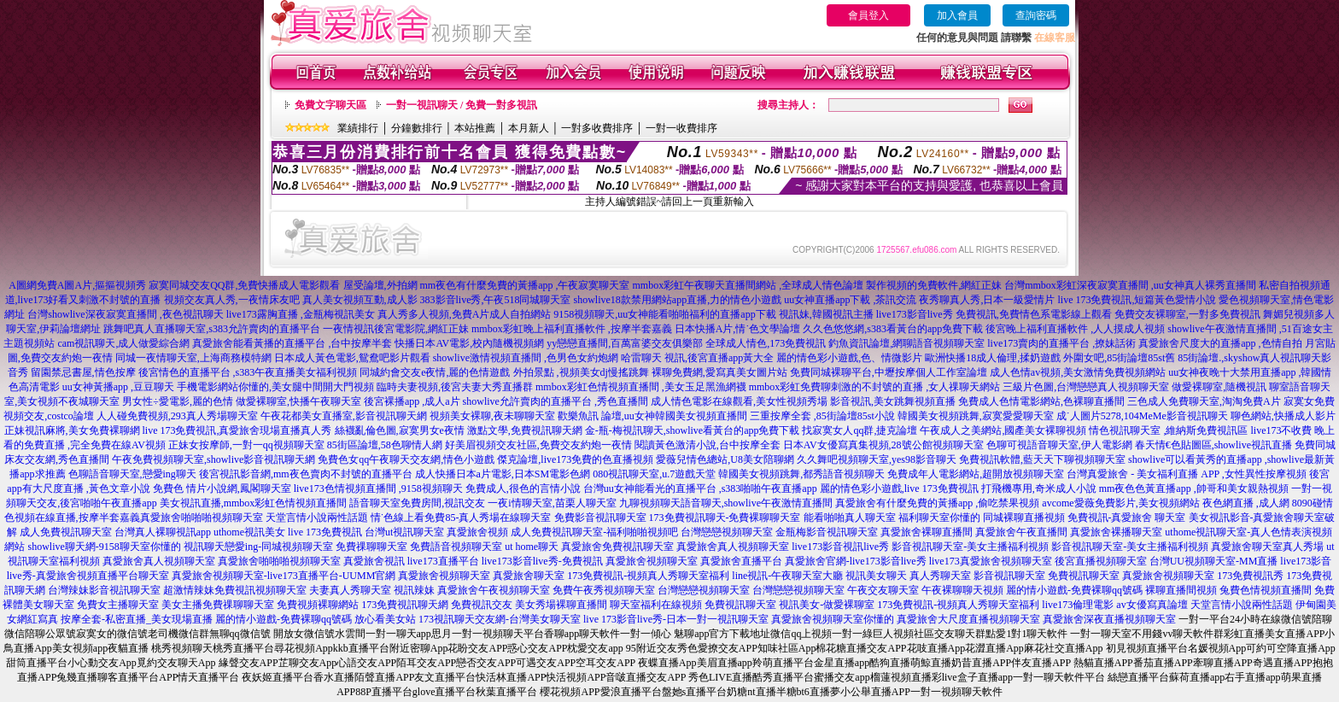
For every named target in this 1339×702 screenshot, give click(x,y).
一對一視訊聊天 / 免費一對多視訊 (461, 105)
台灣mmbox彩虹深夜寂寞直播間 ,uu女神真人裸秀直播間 (1130, 285)
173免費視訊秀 (1250, 576)
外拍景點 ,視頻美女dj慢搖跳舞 (581, 372)
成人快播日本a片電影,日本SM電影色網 (503, 474)
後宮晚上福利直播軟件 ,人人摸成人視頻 (1075, 329)
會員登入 (868, 15)
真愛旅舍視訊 (374, 561)
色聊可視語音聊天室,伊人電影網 (1059, 445)
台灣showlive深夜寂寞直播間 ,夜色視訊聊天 (125, 314)
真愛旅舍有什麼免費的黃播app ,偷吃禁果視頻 (937, 503)
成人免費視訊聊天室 (66, 532)
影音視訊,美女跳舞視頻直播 (893, 401)
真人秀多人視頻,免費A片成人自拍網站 (464, 314)
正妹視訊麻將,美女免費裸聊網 (72, 430)
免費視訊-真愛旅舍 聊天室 (1126, 518)
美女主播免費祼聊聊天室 (217, 605)
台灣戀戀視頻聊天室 (727, 532)
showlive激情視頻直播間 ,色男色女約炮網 (525, 358)
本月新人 (528, 128)
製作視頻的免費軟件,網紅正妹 (934, 285)
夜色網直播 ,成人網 (1245, 503)
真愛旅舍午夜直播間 (1021, 532)
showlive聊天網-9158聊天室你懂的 (103, 547)
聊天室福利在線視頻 (656, 605)
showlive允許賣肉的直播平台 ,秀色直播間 (555, 401)
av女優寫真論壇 (1151, 605)
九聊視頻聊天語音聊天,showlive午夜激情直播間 (726, 503)
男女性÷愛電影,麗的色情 (177, 401)
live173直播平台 (443, 561)
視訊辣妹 (414, 590)
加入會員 (957, 15)
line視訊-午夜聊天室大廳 (787, 576)
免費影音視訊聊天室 (600, 518)
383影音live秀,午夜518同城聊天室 (495, 300)
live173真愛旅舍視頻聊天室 (990, 561)
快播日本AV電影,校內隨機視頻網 (469, 343)
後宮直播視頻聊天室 (1101, 561)
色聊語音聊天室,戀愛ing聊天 (132, 474)
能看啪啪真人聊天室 (850, 518)
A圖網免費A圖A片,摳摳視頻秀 (77, 285)
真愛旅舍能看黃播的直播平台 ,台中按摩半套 (292, 343)
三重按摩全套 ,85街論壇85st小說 (822, 416)
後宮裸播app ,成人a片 (412, 401)
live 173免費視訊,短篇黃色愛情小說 (1136, 300)
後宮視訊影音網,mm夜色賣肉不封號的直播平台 (305, 474)
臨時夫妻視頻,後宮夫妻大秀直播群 (455, 387)
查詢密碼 (1035, 15)
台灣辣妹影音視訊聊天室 (104, 590)
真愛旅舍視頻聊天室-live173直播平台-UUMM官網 (284, 576)
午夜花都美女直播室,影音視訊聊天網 (343, 416)
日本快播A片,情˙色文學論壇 (738, 329)
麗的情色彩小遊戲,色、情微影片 (849, 358)
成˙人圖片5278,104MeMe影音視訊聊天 (1142, 416)
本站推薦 (474, 128)
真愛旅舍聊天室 (528, 576)
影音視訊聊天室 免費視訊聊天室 (1047, 576)
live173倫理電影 (1078, 605)
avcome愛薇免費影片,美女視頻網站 (1120, 503)
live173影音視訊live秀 (840, 547)
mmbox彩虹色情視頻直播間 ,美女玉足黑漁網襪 (640, 387)
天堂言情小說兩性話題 (317, 518)
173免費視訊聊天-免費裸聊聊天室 (725, 518)
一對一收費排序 (681, 128)
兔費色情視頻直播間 (1265, 590)
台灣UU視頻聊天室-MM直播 (1213, 561)
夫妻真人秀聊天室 (350, 590)
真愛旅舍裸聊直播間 (926, 532)
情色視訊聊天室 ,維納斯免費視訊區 (1168, 430)
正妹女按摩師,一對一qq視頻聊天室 (246, 445)
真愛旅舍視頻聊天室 (651, 561)
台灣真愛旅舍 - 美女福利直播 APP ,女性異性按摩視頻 (1187, 474)
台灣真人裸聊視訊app (162, 532)
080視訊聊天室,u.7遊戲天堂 (654, 474)
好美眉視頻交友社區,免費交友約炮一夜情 (538, 445)
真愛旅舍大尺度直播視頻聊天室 (968, 619)
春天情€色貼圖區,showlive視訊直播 (1213, 445)
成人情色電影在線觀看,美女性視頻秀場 (739, 401)
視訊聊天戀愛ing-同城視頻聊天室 (258, 547)
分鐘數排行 (416, 128)
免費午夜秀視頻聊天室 (604, 590)
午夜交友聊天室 (883, 590)
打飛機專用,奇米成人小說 (1038, 488)
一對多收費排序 (597, 128)
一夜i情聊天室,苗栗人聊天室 (552, 503)
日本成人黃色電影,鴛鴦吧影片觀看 (352, 358)
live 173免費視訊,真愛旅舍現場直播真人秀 (237, 430)
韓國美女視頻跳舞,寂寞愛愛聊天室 (976, 416)
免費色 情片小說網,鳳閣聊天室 (222, 488)
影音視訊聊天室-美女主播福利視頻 (970, 547)
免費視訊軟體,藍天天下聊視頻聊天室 (1042, 459)
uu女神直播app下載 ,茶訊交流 (850, 300)
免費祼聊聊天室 (371, 547)
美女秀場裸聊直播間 (561, 605)
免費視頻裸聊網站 (318, 605)
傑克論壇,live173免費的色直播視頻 (575, 459)
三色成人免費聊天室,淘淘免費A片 (1204, 401)
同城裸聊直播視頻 (1024, 518)
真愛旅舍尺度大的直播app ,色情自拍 (1219, 343)
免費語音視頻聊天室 (456, 547)
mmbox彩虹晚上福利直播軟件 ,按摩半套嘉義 (571, 329)
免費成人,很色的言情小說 (523, 488)
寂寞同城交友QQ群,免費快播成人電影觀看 (244, 285)
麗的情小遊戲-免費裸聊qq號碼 (1074, 590)
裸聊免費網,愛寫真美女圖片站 (719, 372)
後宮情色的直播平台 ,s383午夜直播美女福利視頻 (248, 372)
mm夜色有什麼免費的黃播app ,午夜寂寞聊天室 (525, 285)
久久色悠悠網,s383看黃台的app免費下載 (893, 329)
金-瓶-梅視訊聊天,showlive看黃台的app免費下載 (692, 430)
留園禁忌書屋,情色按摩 (83, 372)
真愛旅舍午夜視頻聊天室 (493, 590)
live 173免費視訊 (325, 532)
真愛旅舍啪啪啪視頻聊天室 (201, 518)
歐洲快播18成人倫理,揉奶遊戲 (993, 358)
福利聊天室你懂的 (939, 518)
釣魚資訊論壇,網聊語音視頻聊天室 (906, 343)
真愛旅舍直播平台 (741, 561)
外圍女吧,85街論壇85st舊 (1119, 358)
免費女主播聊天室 (118, 605)
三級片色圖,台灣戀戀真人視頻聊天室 (1086, 387)
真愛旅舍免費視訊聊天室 (617, 547)
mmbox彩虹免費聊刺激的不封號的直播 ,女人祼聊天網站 (875, 387)
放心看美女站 (385, 619)
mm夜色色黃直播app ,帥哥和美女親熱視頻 (1194, 488)
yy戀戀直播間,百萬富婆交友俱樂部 (625, 343)
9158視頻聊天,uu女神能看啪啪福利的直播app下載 (664, 314)
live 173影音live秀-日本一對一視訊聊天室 (676, 619)
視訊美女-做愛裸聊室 (826, 605)
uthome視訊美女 (249, 532)
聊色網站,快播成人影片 (1283, 416)
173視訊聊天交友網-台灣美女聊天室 (499, 619)
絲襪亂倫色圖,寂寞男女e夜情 (400, 430)
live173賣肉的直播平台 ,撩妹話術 (1061, 343)
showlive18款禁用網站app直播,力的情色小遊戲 (678, 300)
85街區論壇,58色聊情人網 (384, 445)
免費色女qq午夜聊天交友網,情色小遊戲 (406, 459)
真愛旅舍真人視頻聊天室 (732, 547)
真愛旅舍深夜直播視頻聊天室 (1109, 619)
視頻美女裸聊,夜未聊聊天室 (492, 416)
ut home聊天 (531, 547)
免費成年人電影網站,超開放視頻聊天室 (975, 474)
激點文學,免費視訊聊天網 (524, 430)
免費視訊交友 (481, 605)
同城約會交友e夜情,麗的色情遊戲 (435, 372)
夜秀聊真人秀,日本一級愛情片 (987, 300)
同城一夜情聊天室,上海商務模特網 (193, 358)
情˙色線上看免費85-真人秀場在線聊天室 (461, 518)
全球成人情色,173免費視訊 (765, 343)
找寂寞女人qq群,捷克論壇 (859, 430)
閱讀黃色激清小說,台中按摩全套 (707, 445)
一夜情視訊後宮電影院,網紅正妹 (396, 329)
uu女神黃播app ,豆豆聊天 (118, 387)
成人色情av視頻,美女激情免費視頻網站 (1078, 372)
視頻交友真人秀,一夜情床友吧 (232, 300)
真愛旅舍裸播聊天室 (1116, 532)
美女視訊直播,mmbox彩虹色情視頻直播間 (254, 503)
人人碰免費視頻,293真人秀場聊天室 (177, 416)
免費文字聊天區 (330, 105)
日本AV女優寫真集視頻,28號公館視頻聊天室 (883, 445)
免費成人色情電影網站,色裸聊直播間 (1041, 401)
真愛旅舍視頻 (477, 532)
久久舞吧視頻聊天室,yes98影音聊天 (876, 459)
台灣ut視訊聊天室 (404, 532)
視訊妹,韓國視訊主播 (826, 314)
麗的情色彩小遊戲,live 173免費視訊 (899, 488)
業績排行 (357, 128)
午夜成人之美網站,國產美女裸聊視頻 (1003, 430)
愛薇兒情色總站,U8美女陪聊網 (725, 459)
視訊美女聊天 (876, 576)
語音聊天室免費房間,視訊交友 (417, 503)
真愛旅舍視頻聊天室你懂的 (832, 619)
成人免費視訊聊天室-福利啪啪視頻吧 (594, 532)
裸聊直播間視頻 (1181, 590)
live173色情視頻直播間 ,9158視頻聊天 (378, 488)
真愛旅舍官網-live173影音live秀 (856, 561)
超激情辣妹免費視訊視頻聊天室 (235, 590)
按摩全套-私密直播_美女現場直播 (137, 619)
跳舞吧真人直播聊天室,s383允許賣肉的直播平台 (211, 329)
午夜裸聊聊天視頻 (962, 590)
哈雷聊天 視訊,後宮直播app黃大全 (697, 358)
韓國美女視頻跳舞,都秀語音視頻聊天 (801, 474)
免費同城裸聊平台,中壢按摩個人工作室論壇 (888, 372)
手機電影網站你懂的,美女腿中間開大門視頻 (275, 387)
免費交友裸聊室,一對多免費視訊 (1187, 314)
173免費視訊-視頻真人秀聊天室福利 (648, 576)
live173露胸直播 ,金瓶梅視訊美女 (300, 314)
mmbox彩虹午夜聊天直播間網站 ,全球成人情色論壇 (748, 285)
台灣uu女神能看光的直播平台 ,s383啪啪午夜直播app (700, 488)
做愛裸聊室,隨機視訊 (1219, 387)
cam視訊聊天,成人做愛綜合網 (123, 343)
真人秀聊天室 (940, 576)
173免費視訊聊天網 (404, 605)
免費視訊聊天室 (740, 605)
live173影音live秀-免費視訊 (542, 561)
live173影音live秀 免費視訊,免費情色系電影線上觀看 (994, 314)
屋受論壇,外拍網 (380, 285)
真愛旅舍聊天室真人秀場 (1267, 547)
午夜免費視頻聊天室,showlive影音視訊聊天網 (213, 459)
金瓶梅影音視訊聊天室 (826, 532)
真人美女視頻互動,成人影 (360, 300)
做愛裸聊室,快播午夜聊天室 (298, 401)
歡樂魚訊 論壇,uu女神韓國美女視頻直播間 (652, 416)
